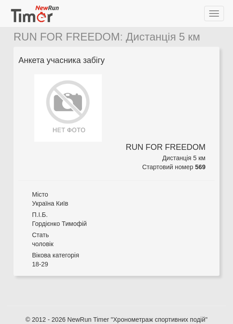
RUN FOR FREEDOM (67, 37)
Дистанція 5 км (163, 37)
